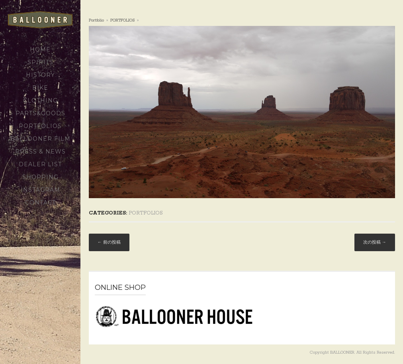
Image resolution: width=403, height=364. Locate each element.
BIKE (40, 87)
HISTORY (40, 75)
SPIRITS (40, 62)
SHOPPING (40, 177)
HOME (40, 49)
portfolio (96, 20)
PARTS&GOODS (40, 113)
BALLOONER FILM (40, 138)
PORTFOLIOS (40, 126)
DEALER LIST (40, 164)
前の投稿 (109, 242)
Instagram (40, 189)
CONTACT (40, 202)
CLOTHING (40, 100)
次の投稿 (374, 242)
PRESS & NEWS (40, 151)
